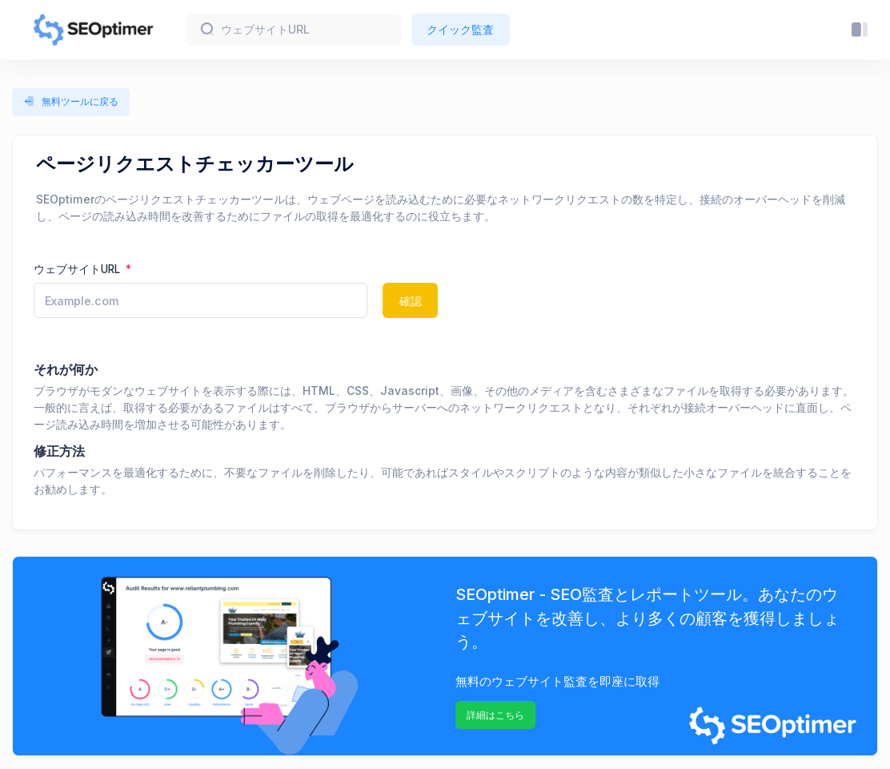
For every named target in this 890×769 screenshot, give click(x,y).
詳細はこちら (495, 715)
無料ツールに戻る (70, 101)
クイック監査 (460, 29)
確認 (410, 301)
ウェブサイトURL (78, 269)
